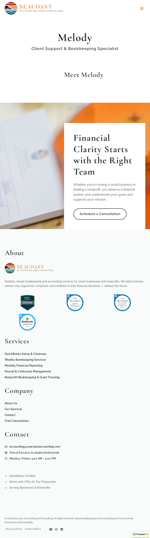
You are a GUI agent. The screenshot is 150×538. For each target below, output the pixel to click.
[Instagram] (56, 529)
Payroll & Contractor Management (28, 371)
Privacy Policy (14, 529)
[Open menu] (141, 8)
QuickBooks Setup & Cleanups (25, 353)
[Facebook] (51, 529)
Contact (10, 415)
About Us (11, 403)
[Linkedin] (61, 529)
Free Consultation (17, 420)
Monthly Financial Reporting (24, 365)
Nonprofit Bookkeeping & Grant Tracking (32, 377)
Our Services (13, 409)
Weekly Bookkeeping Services (25, 359)
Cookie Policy (33, 529)
